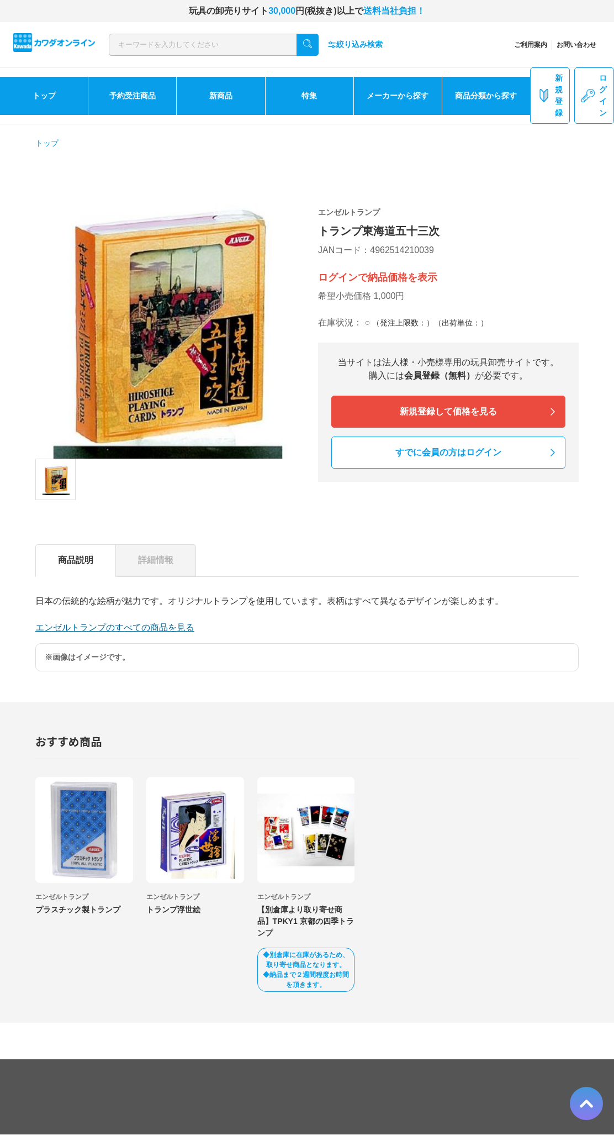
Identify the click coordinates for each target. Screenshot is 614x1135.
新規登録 (550, 95)
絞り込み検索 (355, 44)
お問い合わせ (576, 45)
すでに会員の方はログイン (448, 452)
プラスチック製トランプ (77, 909)
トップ (44, 95)
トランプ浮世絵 (173, 909)
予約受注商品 (132, 95)
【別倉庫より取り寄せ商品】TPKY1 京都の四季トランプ (305, 921)
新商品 (220, 95)
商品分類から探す (486, 95)
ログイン (594, 95)
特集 (309, 95)
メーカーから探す (397, 95)
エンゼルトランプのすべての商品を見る (114, 627)
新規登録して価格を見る (448, 411)
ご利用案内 (530, 45)
